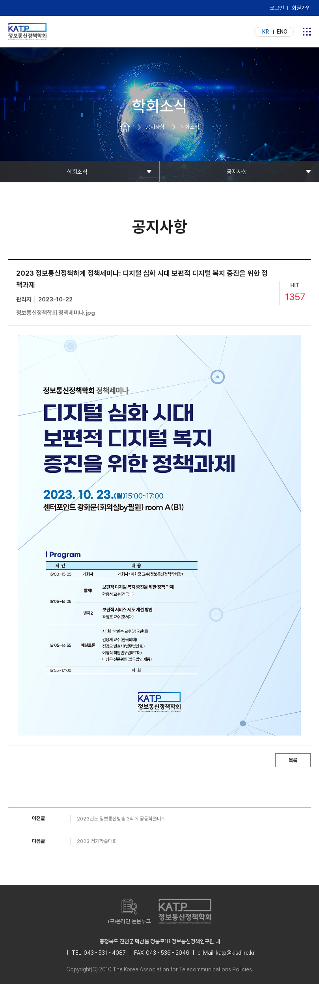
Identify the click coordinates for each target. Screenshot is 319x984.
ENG (282, 31)
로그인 (277, 8)
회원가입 (301, 8)
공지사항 (237, 171)
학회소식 (77, 171)
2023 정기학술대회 (97, 841)
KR (265, 31)
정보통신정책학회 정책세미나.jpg (55, 312)
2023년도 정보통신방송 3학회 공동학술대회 (121, 819)
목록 (293, 760)
